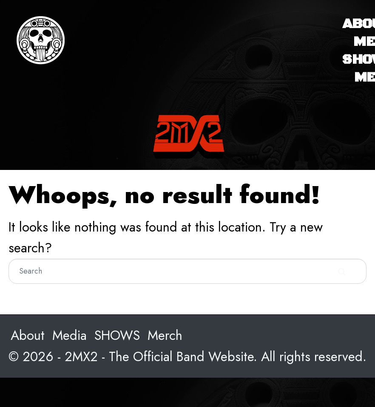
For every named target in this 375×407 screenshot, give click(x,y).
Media (69, 335)
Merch (165, 335)
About (28, 335)
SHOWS (117, 335)
